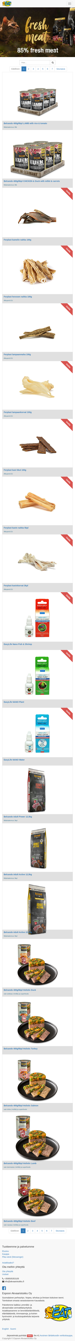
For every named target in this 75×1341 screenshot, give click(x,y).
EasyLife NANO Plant (14, 702)
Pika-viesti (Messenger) (12, 1257)
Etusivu (5, 1251)
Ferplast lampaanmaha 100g (17, 354)
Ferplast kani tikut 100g (15, 470)
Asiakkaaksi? (8, 1263)
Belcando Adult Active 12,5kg (18, 874)
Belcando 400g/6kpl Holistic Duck (20, 990)
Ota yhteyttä (7, 1271)
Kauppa (5, 1254)
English (5, 1329)
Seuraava (60, 69)
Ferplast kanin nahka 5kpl (16, 528)
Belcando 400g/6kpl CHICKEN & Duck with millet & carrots (32, 181)
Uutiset (5, 1274)
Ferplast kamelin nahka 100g (17, 240)
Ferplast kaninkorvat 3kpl (16, 585)
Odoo (30, 1336)
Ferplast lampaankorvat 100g (18, 412)
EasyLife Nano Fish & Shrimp (18, 644)
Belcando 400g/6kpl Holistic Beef (19, 1221)
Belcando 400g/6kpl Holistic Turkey (21, 1048)
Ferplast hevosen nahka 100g (18, 297)
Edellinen (15, 69)
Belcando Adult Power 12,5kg (18, 817)
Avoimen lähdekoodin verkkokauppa (56, 1335)
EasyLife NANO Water (14, 760)
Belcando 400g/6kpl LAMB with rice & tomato (25, 123)
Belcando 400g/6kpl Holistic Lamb (20, 1163)
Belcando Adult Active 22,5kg (18, 932)
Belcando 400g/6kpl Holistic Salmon (21, 1105)
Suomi (13, 1329)
